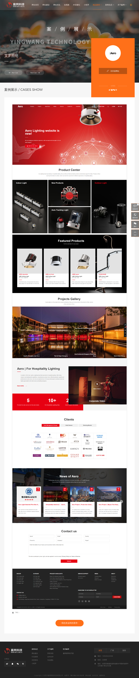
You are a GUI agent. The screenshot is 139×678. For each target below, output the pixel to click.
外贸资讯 (35, 660)
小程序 (86, 5)
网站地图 (88, 675)
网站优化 (57, 5)
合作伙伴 (50, 657)
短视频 (67, 5)
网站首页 (36, 5)
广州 (112, 650)
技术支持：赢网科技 (98, 675)
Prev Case (12, 72)
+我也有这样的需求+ (69, 623)
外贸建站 (77, 5)
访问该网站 (113, 71)
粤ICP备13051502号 (77, 675)
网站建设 (46, 5)
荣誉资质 (50, 653)
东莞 (100, 650)
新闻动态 (109, 5)
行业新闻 (35, 657)
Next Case (32, 72)
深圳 (124, 650)
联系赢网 (66, 649)
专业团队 (50, 660)
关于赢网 (122, 5)
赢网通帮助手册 (68, 653)
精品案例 (97, 5)
